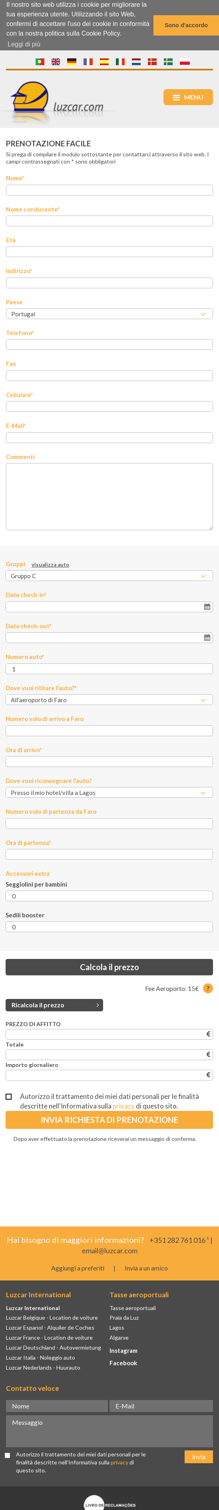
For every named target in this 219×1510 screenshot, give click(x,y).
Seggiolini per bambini (36, 883)
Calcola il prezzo (109, 966)
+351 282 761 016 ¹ (179, 1239)
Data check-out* (29, 625)
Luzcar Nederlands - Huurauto (43, 1367)
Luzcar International (33, 1307)
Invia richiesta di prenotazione (109, 1119)
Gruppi (37, 564)
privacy (124, 1105)
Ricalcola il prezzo (55, 1004)
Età (11, 239)
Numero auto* (25, 656)
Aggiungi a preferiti (77, 1267)
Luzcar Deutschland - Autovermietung (53, 1347)
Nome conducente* (33, 208)
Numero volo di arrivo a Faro (45, 718)
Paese (14, 301)
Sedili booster (25, 914)
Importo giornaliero (32, 1064)
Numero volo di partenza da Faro (51, 811)
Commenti (20, 456)
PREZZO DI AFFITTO (33, 1023)
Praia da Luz (124, 1317)
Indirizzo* (19, 270)
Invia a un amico (146, 1267)
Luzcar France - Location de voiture (49, 1337)
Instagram (123, 1350)
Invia (198, 1456)
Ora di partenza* (28, 842)
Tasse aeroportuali (133, 1307)
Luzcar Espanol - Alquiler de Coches (50, 1327)
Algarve (119, 1337)
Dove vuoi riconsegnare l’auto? (49, 780)
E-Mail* (16, 425)
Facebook (123, 1362)
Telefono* (20, 332)
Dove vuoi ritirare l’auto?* (41, 687)
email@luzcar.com (109, 1250)
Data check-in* (26, 594)
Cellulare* (19, 394)
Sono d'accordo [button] (186, 25)
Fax (11, 363)
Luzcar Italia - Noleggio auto (40, 1357)
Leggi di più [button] (24, 44)
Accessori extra (28, 873)
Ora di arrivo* (24, 749)
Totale (15, 1044)
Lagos (117, 1327)
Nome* (15, 177)
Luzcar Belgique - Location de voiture (52, 1317)
